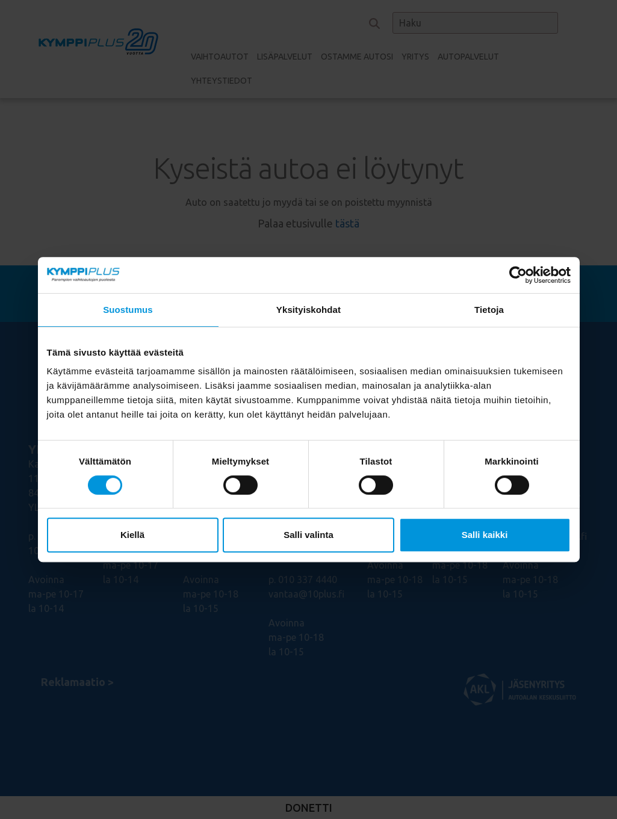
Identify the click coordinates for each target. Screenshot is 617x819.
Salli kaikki (485, 535)
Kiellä (132, 535)
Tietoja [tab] (489, 309)
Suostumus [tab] (128, 309)
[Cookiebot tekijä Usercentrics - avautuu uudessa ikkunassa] (518, 275)
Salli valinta (308, 535)
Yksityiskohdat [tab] (308, 309)
